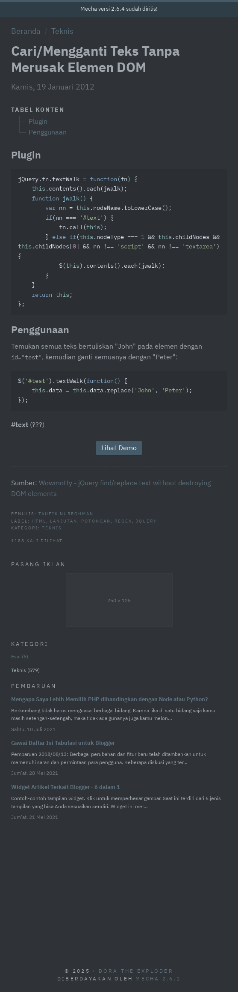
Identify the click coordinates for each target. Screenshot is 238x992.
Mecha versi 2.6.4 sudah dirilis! (119, 8)
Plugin (38, 121)
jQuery (146, 521)
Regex (123, 521)
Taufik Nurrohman (66, 514)
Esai (19, 656)
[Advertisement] (119, 890)
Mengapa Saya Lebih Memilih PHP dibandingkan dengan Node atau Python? (109, 699)
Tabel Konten (38, 110)
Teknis (62, 31)
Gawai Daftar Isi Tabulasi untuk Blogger (63, 743)
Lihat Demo (119, 447)
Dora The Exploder (136, 971)
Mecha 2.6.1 (158, 978)
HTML (39, 521)
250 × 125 (119, 600)
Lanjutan (63, 521)
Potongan (96, 521)
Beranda (26, 31)
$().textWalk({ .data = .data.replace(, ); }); (105, 390)
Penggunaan (48, 132)
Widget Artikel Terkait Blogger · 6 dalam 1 (65, 787)
